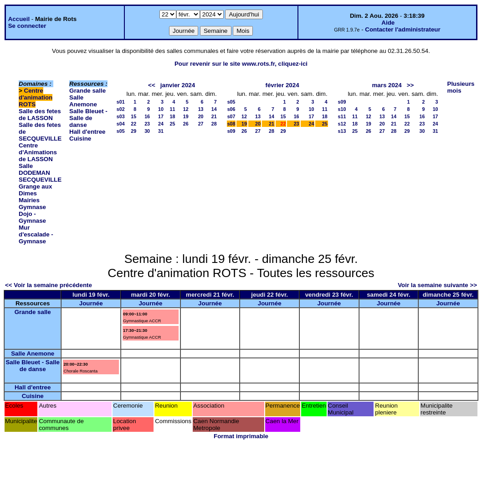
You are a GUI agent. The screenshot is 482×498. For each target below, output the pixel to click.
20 (201, 116)
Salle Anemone (83, 101)
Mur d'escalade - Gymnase (36, 234)
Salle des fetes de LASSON (40, 114)
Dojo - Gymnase (32, 217)
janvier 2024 (177, 85)
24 (161, 123)
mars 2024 (386, 85)
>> (410, 85)
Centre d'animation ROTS (35, 97)
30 (147, 131)
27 (201, 123)
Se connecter (27, 25)
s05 (121, 131)
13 (201, 109)
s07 (231, 116)
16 (147, 116)
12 (186, 109)
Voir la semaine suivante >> (437, 285)
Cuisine (80, 138)
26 (186, 123)
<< (151, 85)
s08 (231, 123)
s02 (121, 109)
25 (172, 123)
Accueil (19, 19)
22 (133, 123)
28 (214, 123)
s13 (342, 131)
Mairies (29, 200)
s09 (231, 131)
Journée (91, 303)
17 (161, 116)
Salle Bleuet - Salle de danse (88, 118)
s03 (121, 116)
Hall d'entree (87, 131)
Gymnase (32, 207)
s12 (342, 123)
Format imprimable (241, 436)
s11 (342, 116)
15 (133, 116)
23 (147, 123)
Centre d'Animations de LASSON (38, 152)
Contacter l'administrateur (402, 29)
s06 (231, 109)
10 (161, 109)
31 (161, 131)
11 (172, 109)
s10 (342, 109)
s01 (121, 102)
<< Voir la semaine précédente (48, 285)
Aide (388, 22)
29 (133, 131)
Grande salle (87, 90)
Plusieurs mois (461, 87)
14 (214, 109)
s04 (121, 123)
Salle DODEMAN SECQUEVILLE (40, 173)
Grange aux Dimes (35, 190)
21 (214, 116)
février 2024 (282, 85)
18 (172, 116)
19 (186, 116)
